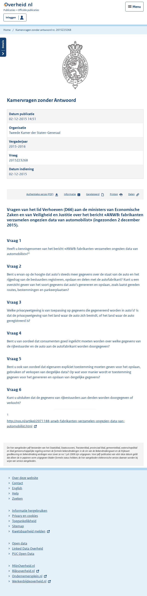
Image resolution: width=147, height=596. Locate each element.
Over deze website (25, 478)
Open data (19, 543)
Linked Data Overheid (27, 548)
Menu (136, 7)
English (17, 488)
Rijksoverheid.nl (23, 571)
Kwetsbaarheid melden (28, 531)
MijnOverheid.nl (23, 566)
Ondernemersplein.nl (27, 576)
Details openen (3, 47)
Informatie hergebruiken (29, 511)
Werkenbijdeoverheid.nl (29, 581)
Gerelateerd (95, 194)
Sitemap (18, 526)
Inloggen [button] (11, 17)
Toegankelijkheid (24, 521)
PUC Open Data (23, 554)
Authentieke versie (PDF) (42, 195)
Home (7, 30)
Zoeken (17, 498)
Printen (116, 194)
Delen (133, 194)
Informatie (72, 194)
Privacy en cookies (25, 516)
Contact (17, 483)
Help (15, 493)
